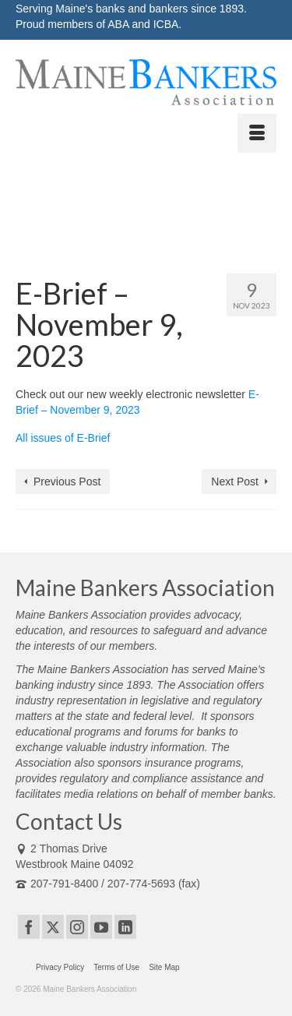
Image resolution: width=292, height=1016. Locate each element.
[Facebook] (29, 927)
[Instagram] (77, 927)
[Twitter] (53, 927)
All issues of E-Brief (63, 438)
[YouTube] (101, 927)
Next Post (235, 481)
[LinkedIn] (125, 927)
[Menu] (256, 133)
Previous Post (66, 481)
